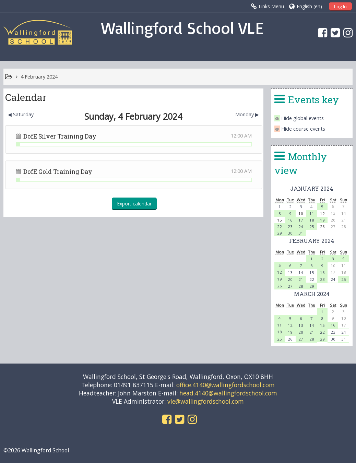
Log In (340, 6)
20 (290, 279)
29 (279, 233)
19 (322, 220)
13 (290, 272)
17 (300, 220)
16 (290, 220)
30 (290, 233)
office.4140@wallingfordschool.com (225, 385)
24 (300, 226)
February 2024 (311, 240)
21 (300, 279)
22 (279, 226)
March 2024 (312, 293)
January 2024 (311, 188)
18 (311, 220)
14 (300, 272)
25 (311, 226)
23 (290, 226)
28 (300, 286)
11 (311, 213)
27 (290, 286)
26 (279, 285)
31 (300, 233)
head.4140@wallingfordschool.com (228, 393)
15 (311, 272)
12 (279, 272)
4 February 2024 (39, 76)
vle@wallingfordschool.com (205, 401)
